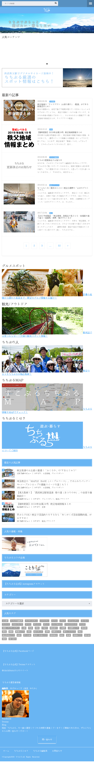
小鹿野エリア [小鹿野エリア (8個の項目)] (73, 629)
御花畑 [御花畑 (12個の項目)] (84, 629)
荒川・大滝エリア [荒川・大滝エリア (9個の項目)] (40, 636)
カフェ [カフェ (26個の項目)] (54, 622)
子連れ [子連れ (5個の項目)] (44, 629)
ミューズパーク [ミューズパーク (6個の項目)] (71, 626)
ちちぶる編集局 (40, 752)
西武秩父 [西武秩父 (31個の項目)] (53, 636)
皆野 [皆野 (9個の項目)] (47, 633)
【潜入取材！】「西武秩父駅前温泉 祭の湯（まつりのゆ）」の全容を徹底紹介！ (54, 496)
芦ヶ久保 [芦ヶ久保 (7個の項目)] (27, 636)
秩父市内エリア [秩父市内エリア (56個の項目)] (8, 636)
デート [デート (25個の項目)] (46, 626)
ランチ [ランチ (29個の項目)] (82, 626)
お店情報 (46, 475)
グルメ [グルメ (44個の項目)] (62, 622)
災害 (43, 508)
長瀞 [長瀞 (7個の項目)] (68, 636)
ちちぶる (19, 758)
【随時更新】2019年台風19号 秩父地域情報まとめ (44, 505)
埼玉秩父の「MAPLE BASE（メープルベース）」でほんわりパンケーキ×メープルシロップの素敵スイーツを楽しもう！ (53, 484)
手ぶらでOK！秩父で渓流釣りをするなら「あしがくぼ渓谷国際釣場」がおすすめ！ (54, 518)
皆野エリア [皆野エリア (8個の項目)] (56, 633)
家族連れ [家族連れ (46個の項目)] (54, 629)
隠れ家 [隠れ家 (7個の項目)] (87, 636)
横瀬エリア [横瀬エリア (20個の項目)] (20, 633)
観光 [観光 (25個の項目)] (61, 636)
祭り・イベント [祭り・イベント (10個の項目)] (69, 633)
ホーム (6, 752)
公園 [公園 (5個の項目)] (24, 629)
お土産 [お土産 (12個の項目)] (5, 622)
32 (59, 247)
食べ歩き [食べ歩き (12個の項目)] (12, 640)
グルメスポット (58, 475)
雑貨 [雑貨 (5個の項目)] (4, 640)
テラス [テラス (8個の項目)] (28, 626)
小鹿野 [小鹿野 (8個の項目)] (62, 629)
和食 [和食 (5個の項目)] (37, 629)
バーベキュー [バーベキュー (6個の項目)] (57, 626)
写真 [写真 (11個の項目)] (30, 629)
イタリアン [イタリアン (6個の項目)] (44, 622)
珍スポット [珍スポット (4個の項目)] (38, 633)
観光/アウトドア (62, 500)
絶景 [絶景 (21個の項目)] (19, 636)
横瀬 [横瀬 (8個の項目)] (11, 633)
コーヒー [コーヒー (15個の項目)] (85, 622)
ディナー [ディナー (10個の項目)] (37, 626)
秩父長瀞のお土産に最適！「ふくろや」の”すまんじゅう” (46, 472)
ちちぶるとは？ (21, 752)
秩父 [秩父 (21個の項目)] (80, 633)
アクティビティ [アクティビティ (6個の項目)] (31, 622)
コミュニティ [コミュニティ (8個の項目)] (73, 622)
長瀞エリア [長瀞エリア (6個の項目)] (77, 636)
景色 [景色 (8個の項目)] (4, 633)
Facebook (6, 720)
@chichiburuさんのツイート (15, 672)
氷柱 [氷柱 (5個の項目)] (29, 633)
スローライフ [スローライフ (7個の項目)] (17, 626)
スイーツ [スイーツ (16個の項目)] (6, 626)
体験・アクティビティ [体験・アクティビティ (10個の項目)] (11, 629)
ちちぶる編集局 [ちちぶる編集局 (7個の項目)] (16, 622)
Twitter (5, 723)
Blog (4, 726)
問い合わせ (47, 741)
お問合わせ (57, 752)
